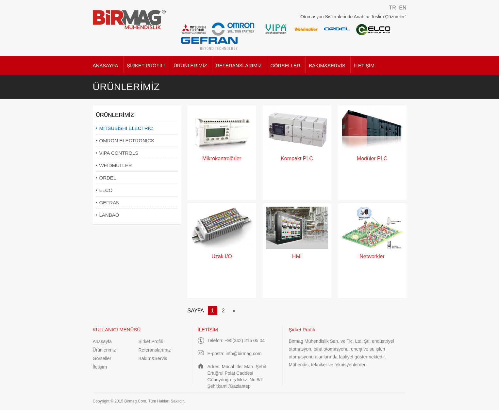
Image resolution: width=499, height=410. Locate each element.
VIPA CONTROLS (119, 153)
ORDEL (107, 178)
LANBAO (109, 215)
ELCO (106, 190)
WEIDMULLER (115, 165)
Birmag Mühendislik (129, 19)
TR (392, 7)
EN (402, 7)
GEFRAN (109, 202)
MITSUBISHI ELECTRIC (126, 128)
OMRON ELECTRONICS (126, 140)
